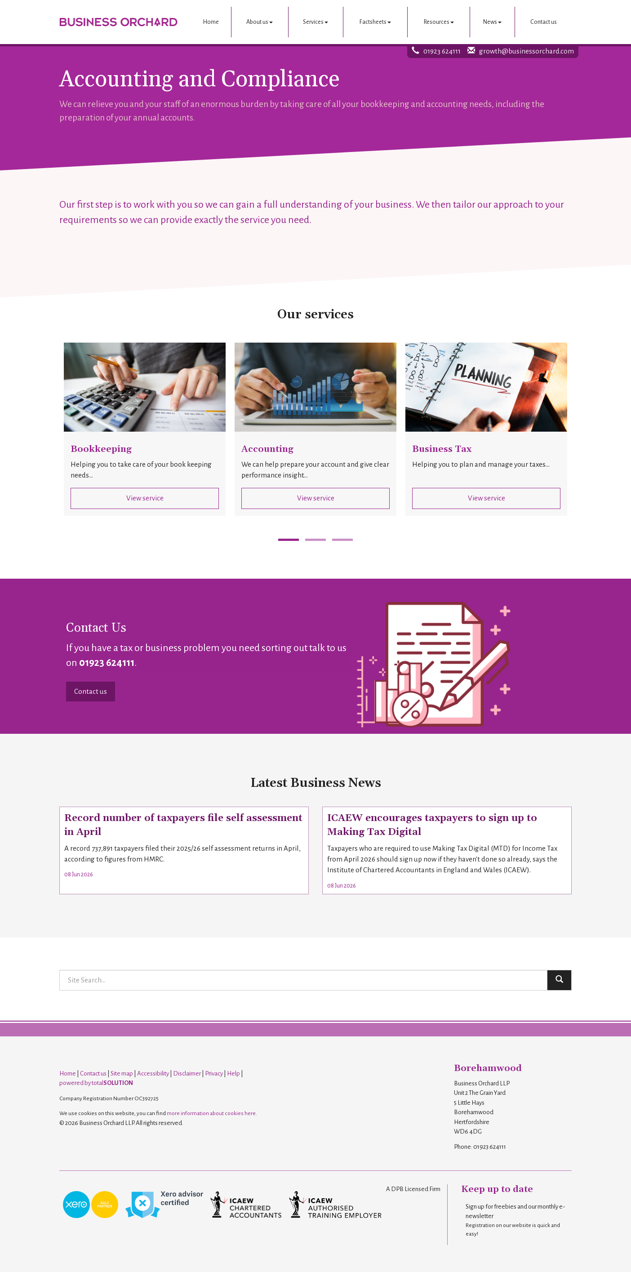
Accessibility (153, 1073)
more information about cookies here (211, 1113)
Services (315, 22)
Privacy (214, 1073)
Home (211, 22)
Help (233, 1073)
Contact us (543, 22)
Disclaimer (187, 1073)
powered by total (96, 1083)
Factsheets (375, 22)
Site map (122, 1073)
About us (259, 22)
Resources (439, 22)
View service (145, 498)
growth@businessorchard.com (526, 51)
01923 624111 (442, 51)
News (492, 22)
